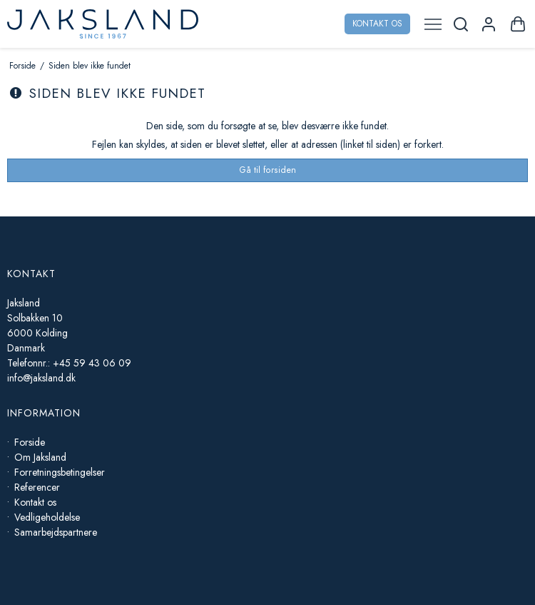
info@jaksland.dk (41, 378)
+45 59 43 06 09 (92, 363)
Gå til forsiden (267, 170)
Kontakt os (377, 23)
